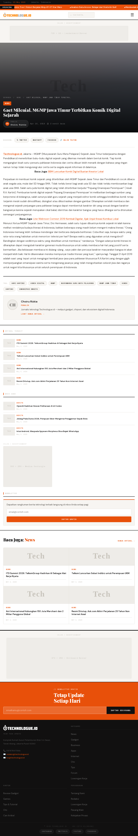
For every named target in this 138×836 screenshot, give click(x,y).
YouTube (77, 831)
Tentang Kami (78, 793)
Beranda (7, 97)
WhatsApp (37, 140)
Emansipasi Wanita (28, 289)
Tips (73, 767)
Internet (75, 756)
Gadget (75, 739)
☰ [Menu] (132, 15)
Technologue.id (12, 154)
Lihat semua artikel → (32, 314)
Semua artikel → (126, 541)
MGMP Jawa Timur (108, 283)
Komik (124, 283)
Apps (73, 750)
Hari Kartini (18, 283)
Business (75, 745)
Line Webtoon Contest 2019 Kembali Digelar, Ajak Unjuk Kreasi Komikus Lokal (75, 219)
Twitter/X (63, 831)
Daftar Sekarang (121, 710)
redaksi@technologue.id (17, 754)
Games (6, 799)
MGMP (53, 283)
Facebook (52, 140)
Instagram (46, 831)
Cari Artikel (8, 815)
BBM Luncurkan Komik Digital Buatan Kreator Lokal (76, 171)
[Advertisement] (69, 72)
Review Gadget (11, 793)
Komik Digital (38, 283)
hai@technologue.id (15, 757)
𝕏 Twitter (22, 140)
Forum (74, 773)
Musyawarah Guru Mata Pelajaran (77, 283)
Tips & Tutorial (10, 804)
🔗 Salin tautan (68, 140)
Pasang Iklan (77, 810)
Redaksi (75, 799)
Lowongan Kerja (79, 778)
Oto (73, 761)
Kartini (9, 289)
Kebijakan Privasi (79, 815)
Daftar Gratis (69, 519)
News (19, 97)
